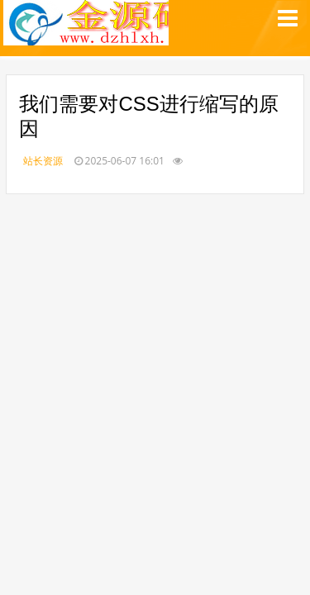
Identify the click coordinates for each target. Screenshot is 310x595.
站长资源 (43, 161)
